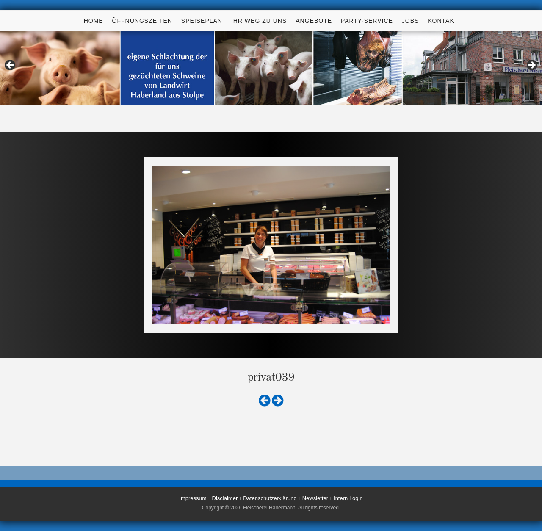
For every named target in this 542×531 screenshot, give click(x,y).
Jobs (410, 20)
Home (93, 20)
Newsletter (315, 498)
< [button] (10, 65)
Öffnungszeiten (142, 20)
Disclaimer (225, 498)
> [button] (531, 65)
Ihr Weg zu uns (259, 20)
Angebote (314, 20)
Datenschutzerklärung (269, 498)
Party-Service (367, 20)
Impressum (192, 498)
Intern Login (348, 498)
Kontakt (443, 20)
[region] (271, 68)
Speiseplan (201, 20)
